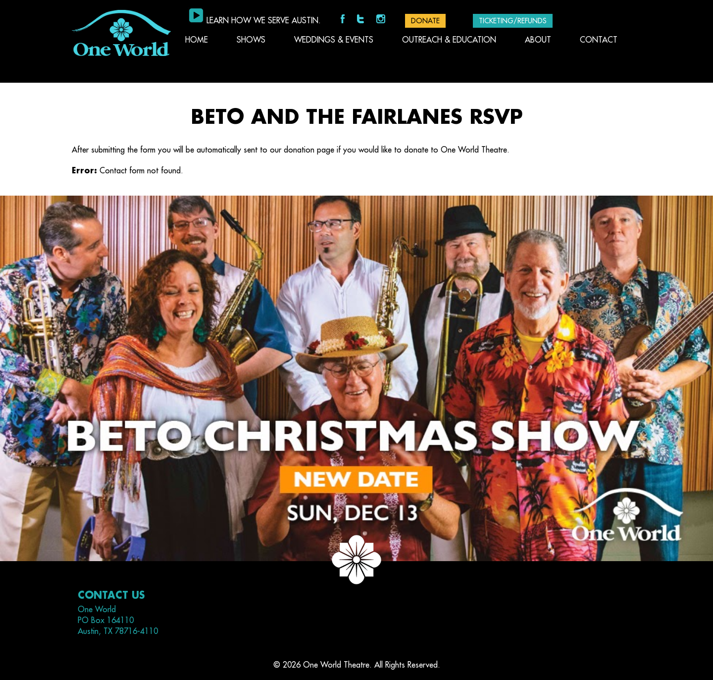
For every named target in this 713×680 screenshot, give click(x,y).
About (538, 40)
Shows (251, 40)
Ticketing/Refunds (513, 20)
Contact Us (111, 595)
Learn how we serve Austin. (263, 21)
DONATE (425, 20)
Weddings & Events (333, 40)
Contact (598, 40)
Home (196, 40)
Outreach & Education (449, 40)
